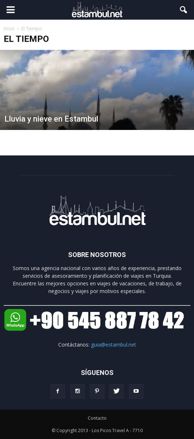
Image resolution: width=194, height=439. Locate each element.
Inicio (9, 28)
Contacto (97, 418)
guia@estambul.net (113, 344)
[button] (184, 10)
